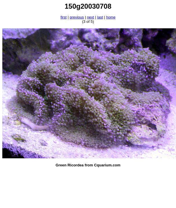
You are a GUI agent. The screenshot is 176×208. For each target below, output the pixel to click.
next (90, 17)
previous (77, 17)
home (111, 17)
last (100, 17)
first (63, 17)
